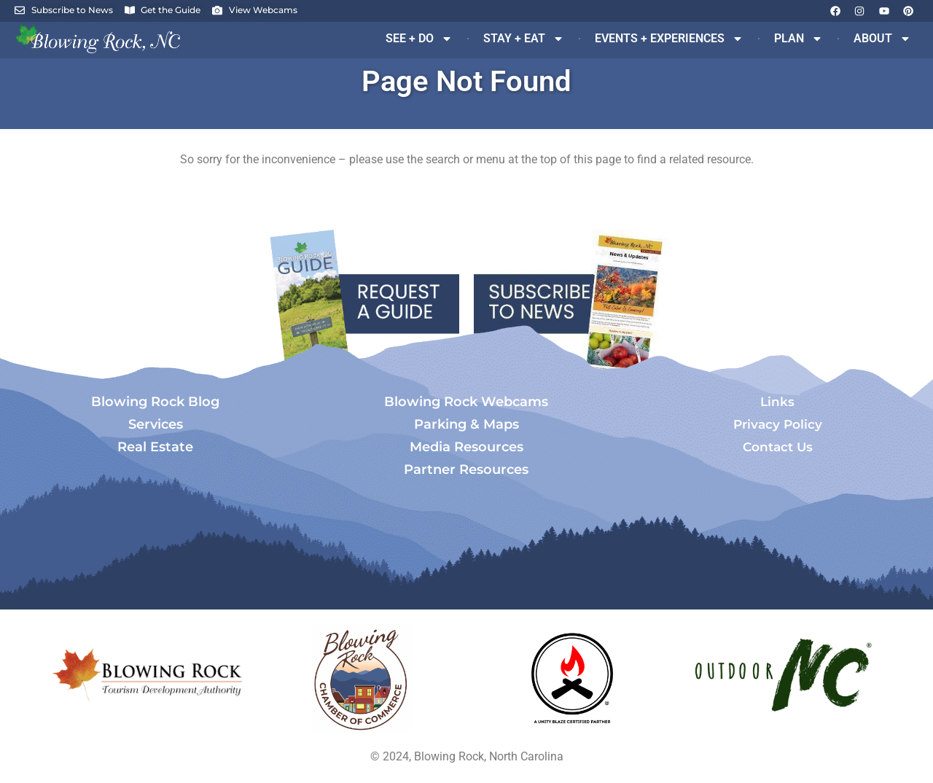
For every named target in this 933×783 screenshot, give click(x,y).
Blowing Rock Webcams (466, 402)
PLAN (798, 39)
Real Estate (155, 447)
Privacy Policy (777, 424)
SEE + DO (419, 39)
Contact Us (778, 447)
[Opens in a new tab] (360, 678)
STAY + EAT (523, 39)
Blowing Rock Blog (155, 402)
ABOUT (882, 39)
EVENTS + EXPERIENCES (669, 39)
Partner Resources (466, 469)
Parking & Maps (466, 424)
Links (777, 401)
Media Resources (466, 447)
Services (155, 424)
